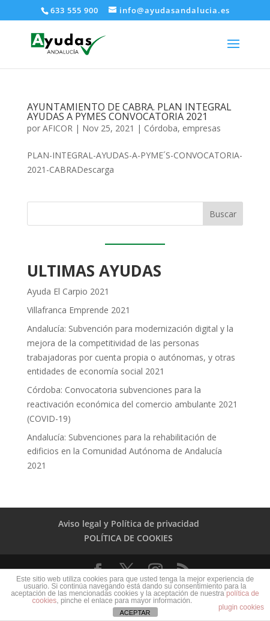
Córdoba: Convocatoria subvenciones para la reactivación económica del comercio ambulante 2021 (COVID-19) (132, 404)
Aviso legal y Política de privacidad (128, 523)
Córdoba (161, 128)
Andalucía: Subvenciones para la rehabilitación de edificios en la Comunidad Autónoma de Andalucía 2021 (124, 451)
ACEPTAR (134, 612)
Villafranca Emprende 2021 (78, 310)
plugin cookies (241, 607)
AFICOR (58, 128)
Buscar (222, 214)
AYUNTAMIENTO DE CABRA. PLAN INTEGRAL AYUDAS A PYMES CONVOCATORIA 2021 (129, 111)
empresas (201, 128)
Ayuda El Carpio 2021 (68, 291)
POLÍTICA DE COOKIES (128, 538)
